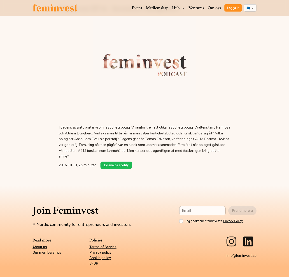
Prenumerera (242, 210)
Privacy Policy (233, 221)
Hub (178, 8)
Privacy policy (100, 252)
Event (137, 8)
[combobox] (250, 8)
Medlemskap (157, 8)
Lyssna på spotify (116, 165)
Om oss (214, 8)
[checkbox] (181, 221)
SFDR (93, 263)
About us (40, 247)
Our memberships (47, 252)
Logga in (233, 8)
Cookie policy (100, 258)
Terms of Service (103, 247)
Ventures (196, 8)
